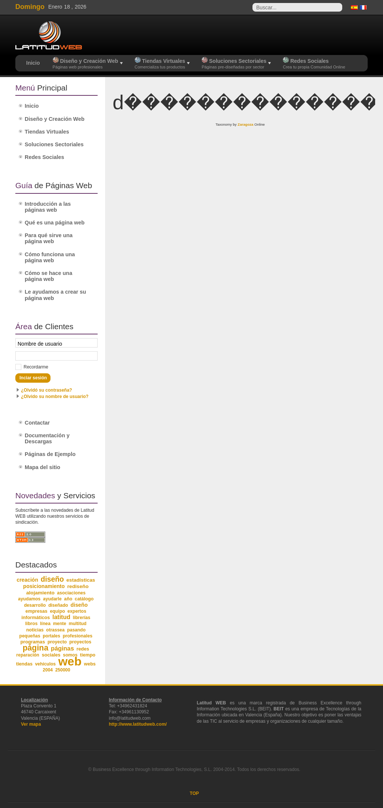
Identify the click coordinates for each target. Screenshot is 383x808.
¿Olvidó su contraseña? (46, 390)
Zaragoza (245, 124)
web (70, 661)
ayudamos (29, 599)
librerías (82, 617)
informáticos (35, 617)
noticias (35, 630)
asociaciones (71, 593)
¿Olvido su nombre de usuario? (55, 396)
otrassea (55, 630)
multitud (78, 623)
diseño (52, 579)
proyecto (57, 642)
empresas (36, 611)
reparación (27, 655)
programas (32, 642)
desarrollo (35, 605)
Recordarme (36, 367)
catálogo (84, 599)
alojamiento (40, 593)
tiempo (87, 655)
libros (31, 623)
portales (51, 636)
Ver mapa (31, 724)
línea (45, 623)
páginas (62, 648)
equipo (57, 611)
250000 (62, 670)
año (68, 599)
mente (59, 623)
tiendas (24, 664)
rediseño (78, 586)
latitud (61, 617)
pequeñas (29, 636)
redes (82, 649)
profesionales (77, 636)
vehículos (45, 664)
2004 (48, 670)
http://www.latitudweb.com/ (138, 724)
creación (27, 580)
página (35, 647)
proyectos (80, 642)
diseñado (58, 605)
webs (90, 664)
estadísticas (81, 580)
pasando (76, 630)
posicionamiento (44, 586)
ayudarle (52, 599)
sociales (51, 655)
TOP (194, 793)
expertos (76, 611)
